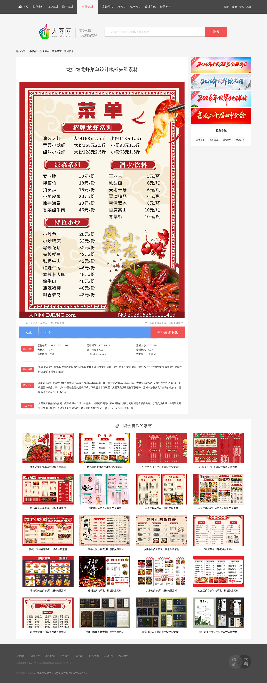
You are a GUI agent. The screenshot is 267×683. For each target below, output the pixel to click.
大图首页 (32, 51)
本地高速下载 (167, 332)
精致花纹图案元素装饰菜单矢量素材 (104, 615)
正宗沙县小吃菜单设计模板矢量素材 (218, 450)
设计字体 (150, 6)
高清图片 (107, 6)
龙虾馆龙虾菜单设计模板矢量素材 (48, 450)
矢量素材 (87, 6)
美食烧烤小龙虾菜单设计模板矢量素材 (218, 491)
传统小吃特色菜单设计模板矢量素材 (48, 533)
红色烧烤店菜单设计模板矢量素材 (48, 491)
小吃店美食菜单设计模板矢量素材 (48, 574)
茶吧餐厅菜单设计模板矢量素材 (47, 323)
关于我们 (21, 656)
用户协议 (50, 656)
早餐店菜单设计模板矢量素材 (218, 533)
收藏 (29, 332)
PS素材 (121, 6)
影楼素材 (38, 6)
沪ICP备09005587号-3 (44, 673)
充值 (248, 6)
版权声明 (35, 656)
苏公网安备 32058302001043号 (72, 673)
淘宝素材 (67, 6)
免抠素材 (135, 6)
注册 (234, 6)
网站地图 (94, 656)
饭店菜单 (240, 139)
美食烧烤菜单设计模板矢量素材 (166, 323)
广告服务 (64, 656)
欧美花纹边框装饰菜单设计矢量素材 (161, 615)
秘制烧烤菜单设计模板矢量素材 (104, 574)
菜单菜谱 (57, 51)
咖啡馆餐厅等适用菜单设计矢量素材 (218, 615)
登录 (226, 6)
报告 (48, 332)
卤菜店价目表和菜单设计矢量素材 (48, 615)
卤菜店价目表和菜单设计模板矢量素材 (218, 574)
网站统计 (123, 656)
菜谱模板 (200, 139)
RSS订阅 (108, 656)
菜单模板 (214, 139)
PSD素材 (53, 6)
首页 (26, 6)
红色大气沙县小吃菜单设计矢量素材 (161, 450)
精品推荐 (165, 6)
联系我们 (79, 656)
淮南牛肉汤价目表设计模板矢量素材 (104, 533)
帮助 (241, 6)
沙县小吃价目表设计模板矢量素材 (161, 533)
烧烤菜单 (227, 139)
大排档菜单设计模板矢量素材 (161, 574)
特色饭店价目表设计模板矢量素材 (104, 450)
